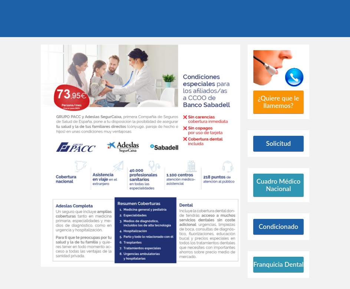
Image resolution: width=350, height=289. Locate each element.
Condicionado (278, 226)
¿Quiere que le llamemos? (278, 101)
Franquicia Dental (278, 264)
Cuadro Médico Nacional (278, 185)
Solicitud (278, 143)
